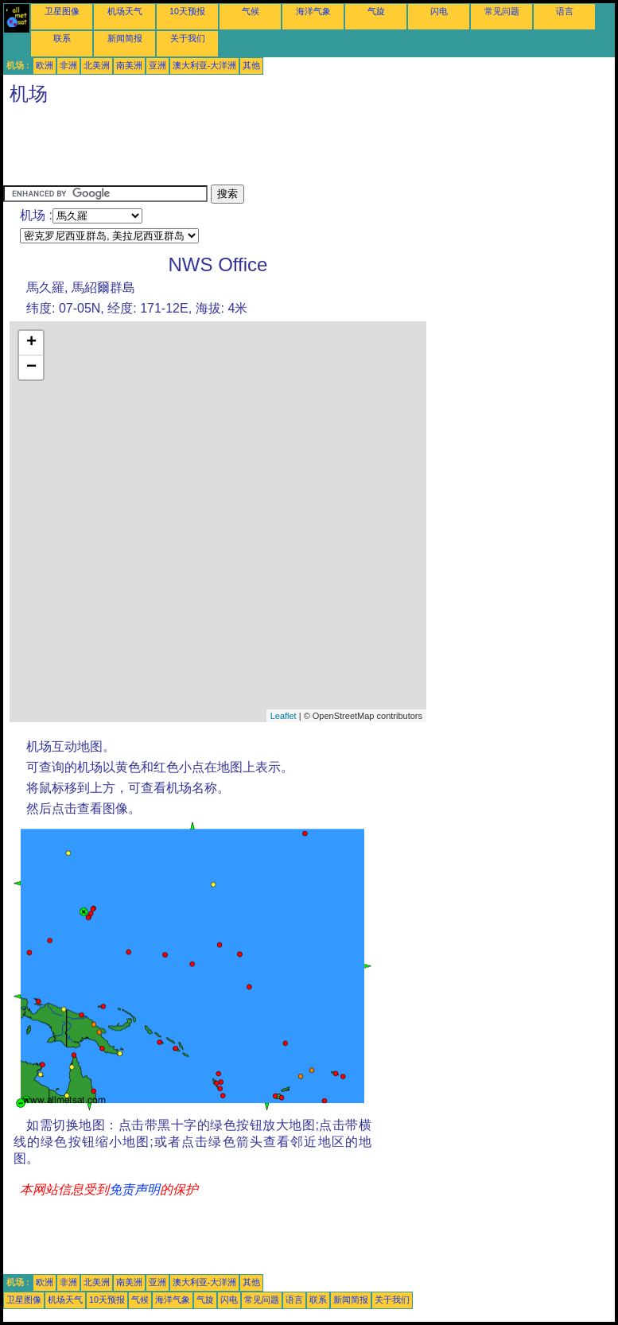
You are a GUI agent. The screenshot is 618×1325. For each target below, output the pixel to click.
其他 (251, 65)
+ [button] (31, 343)
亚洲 (157, 65)
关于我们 (187, 38)
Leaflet (283, 716)
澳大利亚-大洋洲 (205, 65)
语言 (564, 11)
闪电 (439, 11)
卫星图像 (62, 11)
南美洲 (129, 65)
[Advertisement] (292, 149)
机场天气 (124, 11)
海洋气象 (313, 11)
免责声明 (134, 1189)
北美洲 (97, 65)
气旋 (376, 11)
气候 (250, 11)
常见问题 (501, 11)
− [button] (31, 367)
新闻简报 (124, 38)
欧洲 (44, 65)
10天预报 (187, 11)
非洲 (68, 65)
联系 (62, 38)
